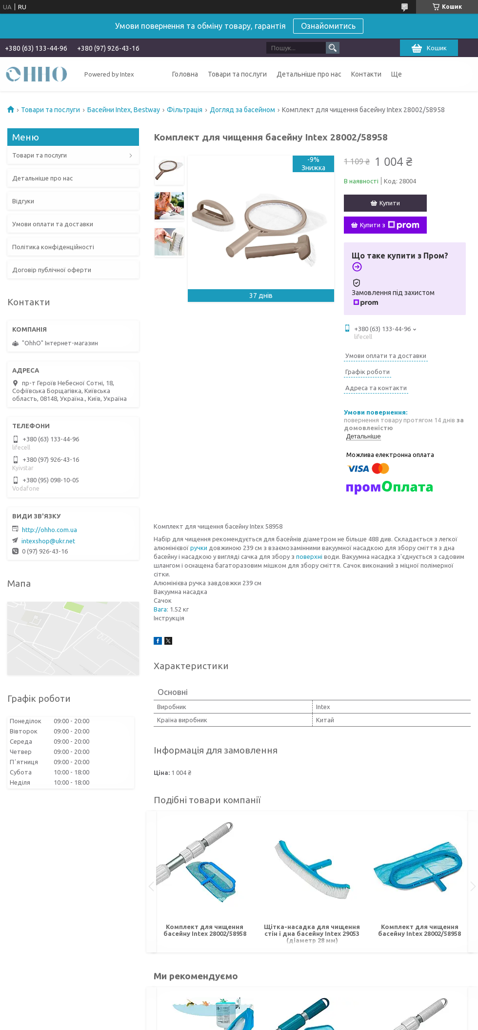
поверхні (309, 556)
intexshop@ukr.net (48, 540)
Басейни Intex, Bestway (123, 110)
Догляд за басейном (242, 110)
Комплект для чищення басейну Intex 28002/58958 (204, 930)
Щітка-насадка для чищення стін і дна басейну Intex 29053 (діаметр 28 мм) (312, 933)
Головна (185, 74)
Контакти (366, 74)
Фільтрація (184, 110)
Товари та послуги (237, 74)
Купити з (389, 225)
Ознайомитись (328, 25)
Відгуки (23, 201)
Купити (389, 202)
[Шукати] (332, 48)
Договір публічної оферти (51, 269)
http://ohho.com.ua (49, 529)
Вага (160, 609)
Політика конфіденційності (53, 246)
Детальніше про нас (309, 74)
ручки (198, 547)
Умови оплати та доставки (52, 223)
